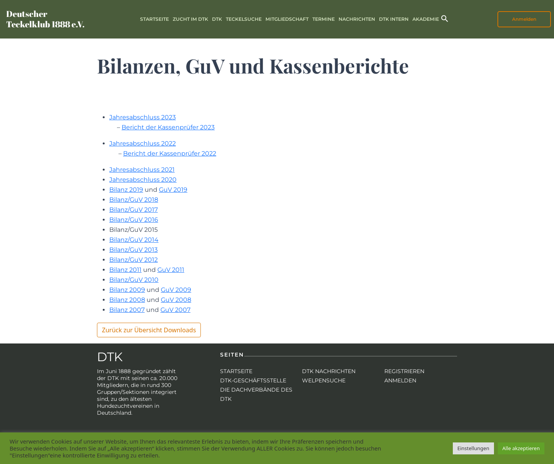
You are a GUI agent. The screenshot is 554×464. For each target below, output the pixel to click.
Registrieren (404, 371)
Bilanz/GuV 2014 (134, 239)
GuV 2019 (173, 189)
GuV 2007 (175, 309)
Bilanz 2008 (127, 299)
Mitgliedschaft (287, 19)
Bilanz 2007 (127, 309)
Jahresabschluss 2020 (143, 179)
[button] (445, 18)
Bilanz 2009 (127, 289)
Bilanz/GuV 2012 (133, 259)
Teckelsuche (244, 19)
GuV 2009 (176, 289)
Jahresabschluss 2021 (142, 169)
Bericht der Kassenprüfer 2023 (168, 127)
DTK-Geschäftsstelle (253, 380)
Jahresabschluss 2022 (142, 143)
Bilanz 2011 (125, 269)
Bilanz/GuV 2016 (133, 219)
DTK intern (394, 19)
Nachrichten (357, 19)
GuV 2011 (170, 269)
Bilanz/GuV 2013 (133, 249)
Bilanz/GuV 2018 (133, 199)
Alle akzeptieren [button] (521, 448)
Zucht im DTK (190, 19)
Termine (323, 19)
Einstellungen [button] (473, 448)
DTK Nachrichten (328, 371)
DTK (217, 19)
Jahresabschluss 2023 (142, 117)
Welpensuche (323, 380)
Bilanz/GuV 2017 (133, 209)
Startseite (154, 19)
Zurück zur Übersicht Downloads (149, 330)
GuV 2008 (176, 299)
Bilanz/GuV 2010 (134, 279)
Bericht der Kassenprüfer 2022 (169, 153)
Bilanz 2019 (126, 189)
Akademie (425, 19)
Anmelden (524, 19)
